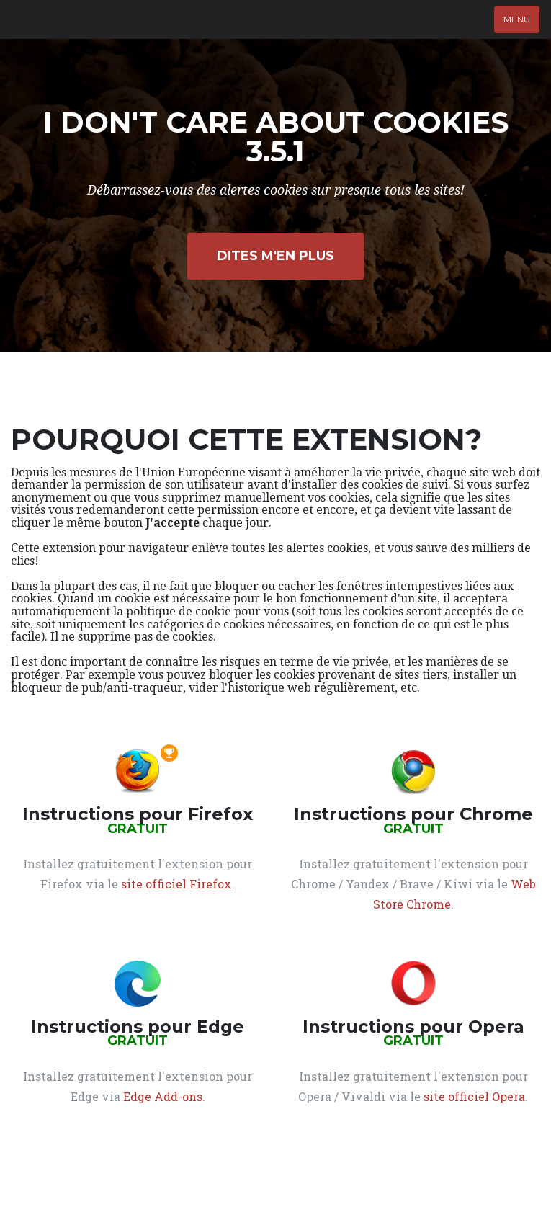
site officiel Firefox (176, 883)
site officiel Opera (474, 1096)
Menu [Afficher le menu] (516, 19)
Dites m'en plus (275, 256)
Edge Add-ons (162, 1096)
